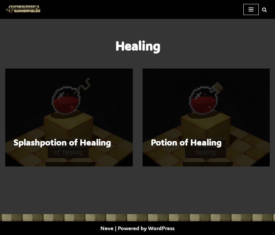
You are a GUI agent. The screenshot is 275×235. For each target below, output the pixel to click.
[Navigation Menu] (251, 9)
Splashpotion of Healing (62, 142)
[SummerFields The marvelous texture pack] (24, 9)
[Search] (264, 9)
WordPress (161, 228)
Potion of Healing (186, 142)
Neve (107, 228)
